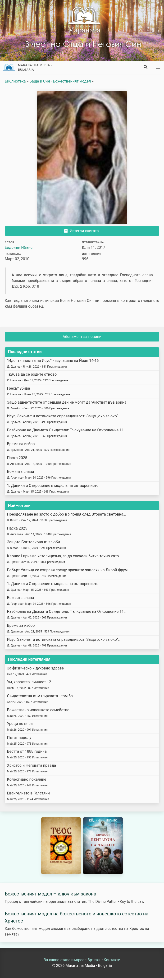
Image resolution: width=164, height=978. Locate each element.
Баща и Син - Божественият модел (60, 81)
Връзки (93, 960)
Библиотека (15, 81)
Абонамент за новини (82, 336)
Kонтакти (112, 960)
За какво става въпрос (64, 960)
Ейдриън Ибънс (18, 247)
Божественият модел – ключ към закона (50, 894)
